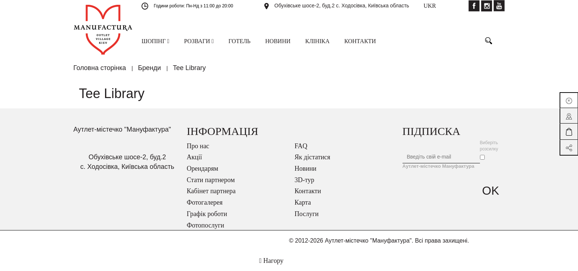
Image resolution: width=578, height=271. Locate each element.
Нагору (271, 260)
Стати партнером (211, 180)
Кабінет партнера (211, 191)
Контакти (308, 191)
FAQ (301, 146)
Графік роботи (207, 214)
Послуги (306, 214)
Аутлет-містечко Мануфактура (438, 166)
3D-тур (304, 180)
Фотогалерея (205, 202)
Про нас (198, 146)
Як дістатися (312, 157)
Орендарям (202, 168)
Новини (305, 168)
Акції (194, 157)
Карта (303, 202)
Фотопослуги (205, 225)
